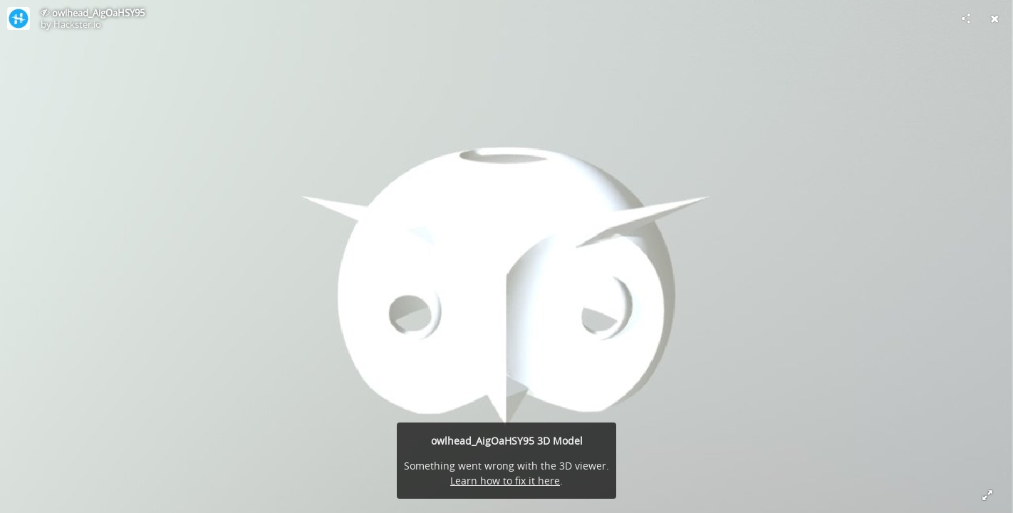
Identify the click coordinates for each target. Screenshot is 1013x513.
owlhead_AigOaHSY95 (98, 12)
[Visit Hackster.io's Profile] (18, 18)
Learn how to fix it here (505, 480)
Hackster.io (77, 24)
